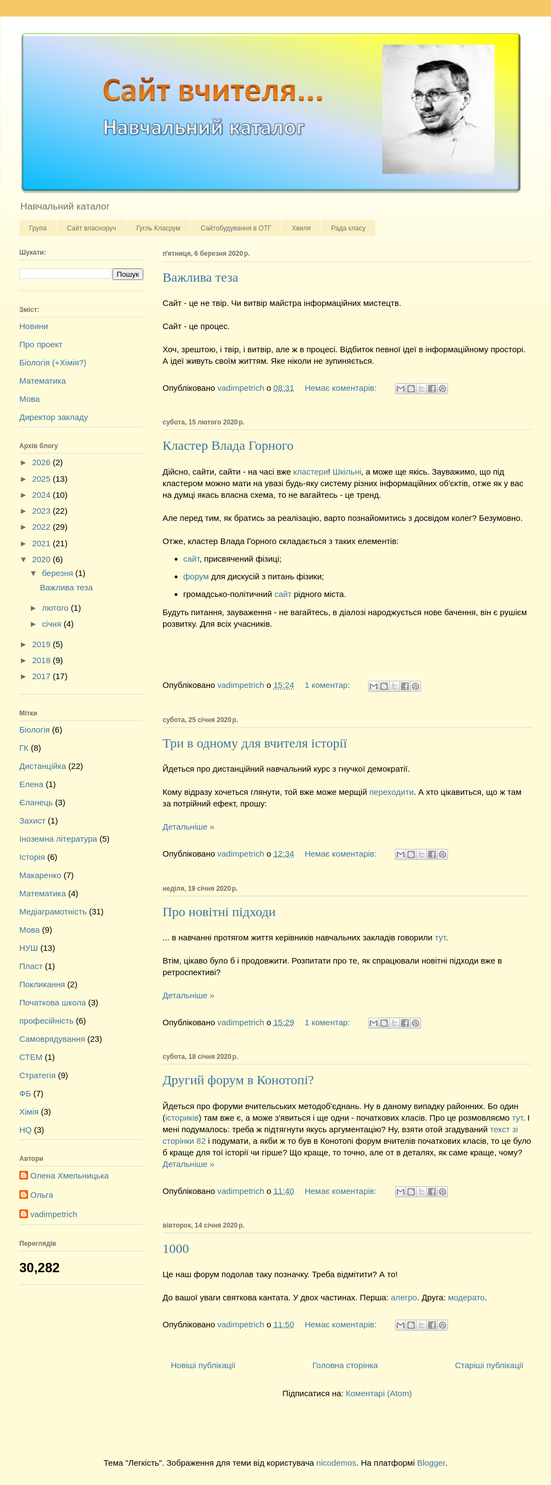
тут (440, 937)
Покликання (42, 984)
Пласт (30, 966)
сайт (191, 558)
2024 (42, 494)
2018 (42, 660)
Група (38, 228)
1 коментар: (328, 685)
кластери (310, 471)
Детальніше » (188, 826)
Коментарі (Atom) (378, 1393)
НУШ (28, 948)
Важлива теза (200, 277)
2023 (42, 510)
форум (197, 576)
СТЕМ (30, 1057)
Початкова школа (52, 1002)
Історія (32, 857)
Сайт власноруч (91, 228)
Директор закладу (53, 417)
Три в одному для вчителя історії (255, 743)
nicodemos (336, 1462)
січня (52, 623)
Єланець (36, 802)
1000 (176, 1248)
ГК (24, 747)
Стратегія (37, 1075)
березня (58, 573)
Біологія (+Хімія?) (53, 362)
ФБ (25, 1093)
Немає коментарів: (342, 387)
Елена (31, 784)
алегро (404, 1297)
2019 (42, 644)
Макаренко (40, 875)
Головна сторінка (345, 1365)
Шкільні (347, 471)
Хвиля (301, 228)
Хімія (29, 1111)
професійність (46, 1020)
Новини (33, 326)
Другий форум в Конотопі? (238, 1080)
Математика (42, 380)
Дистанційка (42, 766)
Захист (32, 820)
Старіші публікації (489, 1365)
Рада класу (348, 228)
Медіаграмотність (53, 911)
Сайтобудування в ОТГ (236, 228)
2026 (42, 462)
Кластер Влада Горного (228, 445)
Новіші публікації (203, 1365)
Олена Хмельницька (69, 1175)
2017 (42, 676)
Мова (29, 398)
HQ (25, 1129)
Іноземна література (58, 838)
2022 (42, 526)
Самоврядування (52, 1038)
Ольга (41, 1194)
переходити (391, 792)
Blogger (431, 1462)
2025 (42, 478)
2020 (42, 559)
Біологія (34, 729)
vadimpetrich (53, 1214)
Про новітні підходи (219, 912)
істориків (181, 1117)
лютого (56, 607)
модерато (466, 1297)
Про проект (40, 344)
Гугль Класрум (158, 228)
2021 (42, 543)
